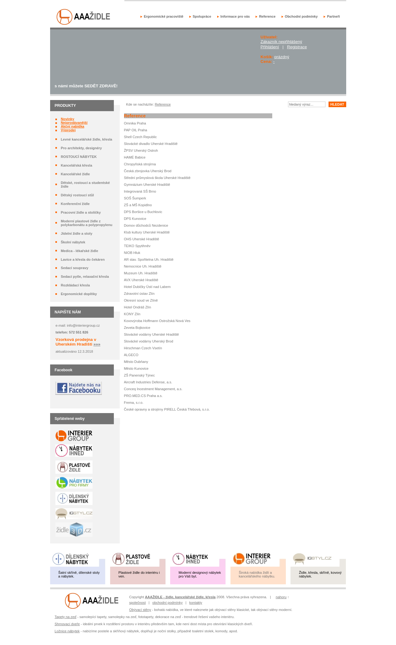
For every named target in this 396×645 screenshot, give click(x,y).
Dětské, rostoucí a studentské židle (85, 184)
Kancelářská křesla (76, 165)
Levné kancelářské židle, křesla (86, 139)
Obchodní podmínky (301, 16)
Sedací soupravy (74, 268)
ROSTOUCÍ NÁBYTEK (79, 157)
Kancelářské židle (75, 174)
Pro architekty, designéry (81, 148)
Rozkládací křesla (75, 285)
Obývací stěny (140, 610)
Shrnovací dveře (67, 624)
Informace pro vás (235, 16)
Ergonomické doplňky (79, 294)
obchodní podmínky (168, 602)
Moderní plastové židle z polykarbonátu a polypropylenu (86, 223)
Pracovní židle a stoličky (81, 212)
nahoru (281, 597)
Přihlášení (269, 47)
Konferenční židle (75, 204)
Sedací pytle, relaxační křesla (85, 276)
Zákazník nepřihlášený (281, 41)
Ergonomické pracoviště (163, 16)
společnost (137, 602)
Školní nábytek (73, 242)
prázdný (281, 56)
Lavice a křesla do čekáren (83, 259)
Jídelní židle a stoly (76, 233)
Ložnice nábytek (67, 631)
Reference (267, 16)
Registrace (297, 47)
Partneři (333, 16)
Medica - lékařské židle (79, 251)
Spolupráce (202, 16)
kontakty (195, 602)
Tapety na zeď (65, 617)
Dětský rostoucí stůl (77, 195)
